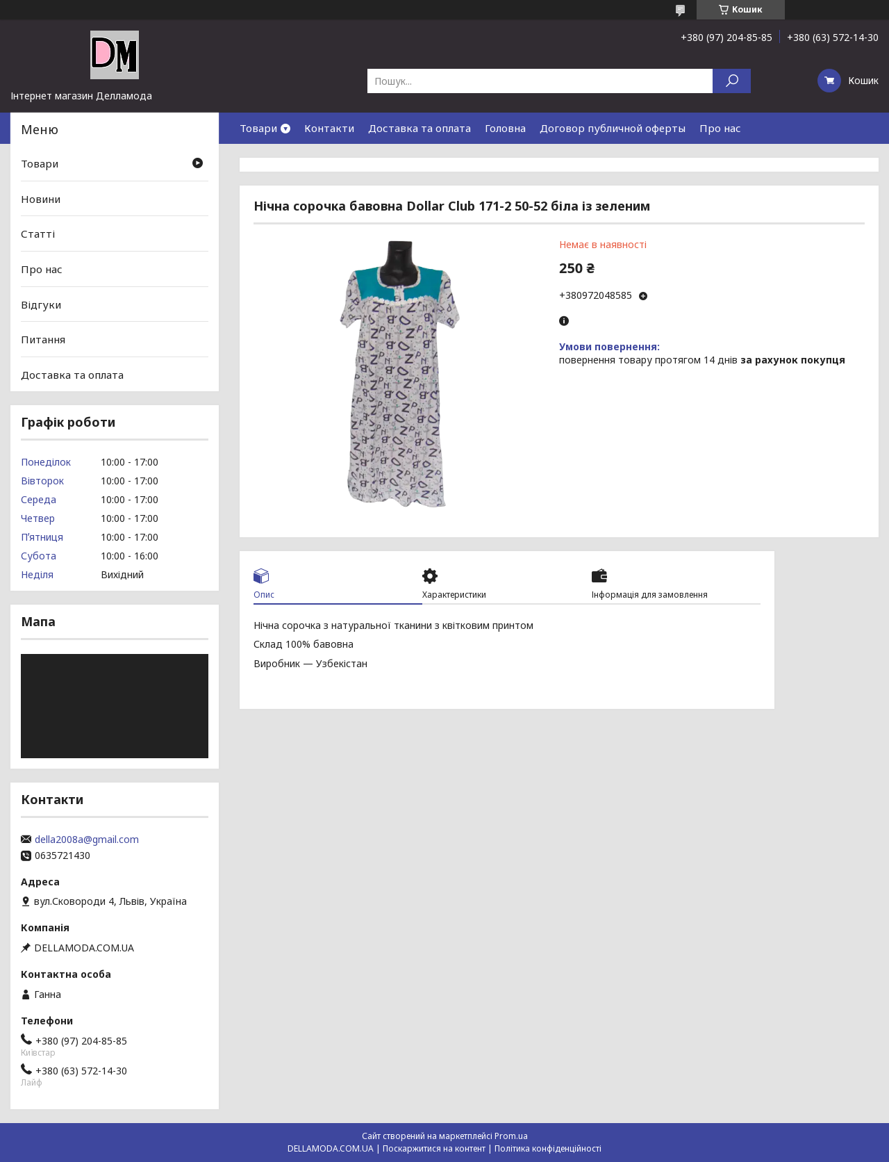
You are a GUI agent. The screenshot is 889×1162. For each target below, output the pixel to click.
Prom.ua (511, 1136)
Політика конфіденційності (548, 1148)
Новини (40, 199)
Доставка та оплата (419, 128)
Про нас (720, 128)
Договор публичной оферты (613, 128)
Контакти (329, 128)
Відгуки (41, 304)
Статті (38, 233)
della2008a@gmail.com (87, 839)
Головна (505, 128)
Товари (258, 128)
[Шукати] (732, 81)
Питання (43, 339)
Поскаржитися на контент (434, 1148)
